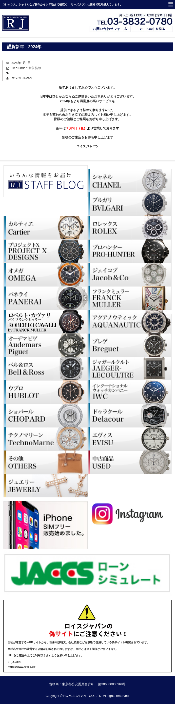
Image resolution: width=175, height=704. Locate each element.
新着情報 (34, 68)
